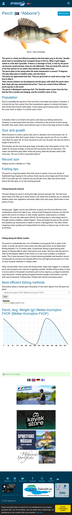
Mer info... (40, 512)
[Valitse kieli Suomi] (43, 380)
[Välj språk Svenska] (29, 380)
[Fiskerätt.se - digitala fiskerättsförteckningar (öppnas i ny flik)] (38, 490)
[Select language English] (33, 380)
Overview (63, 13)
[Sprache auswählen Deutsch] (38, 380)
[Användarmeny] (3, 3)
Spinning (6, 303)
